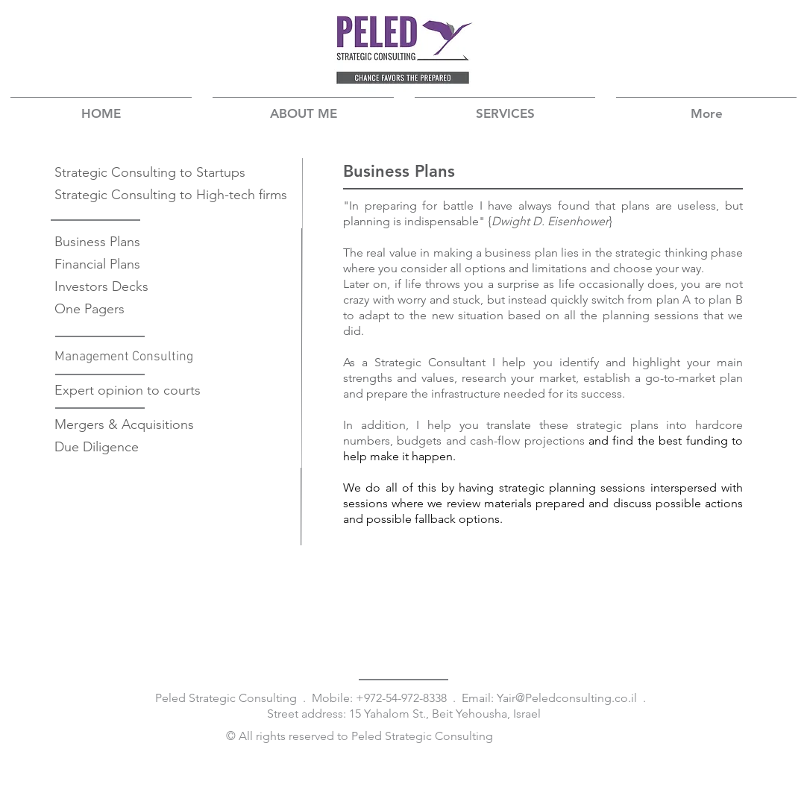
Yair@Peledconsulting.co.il (567, 698)
